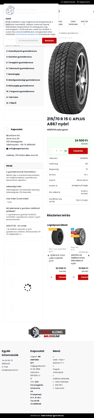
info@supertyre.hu (19, 148)
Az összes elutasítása (28, 40)
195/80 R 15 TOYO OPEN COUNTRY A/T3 (57, 258)
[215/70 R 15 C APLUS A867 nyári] (68, 78)
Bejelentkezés (69, 2)
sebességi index (14, 186)
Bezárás (49, 40)
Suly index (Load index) (17, 198)
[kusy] (56, 151)
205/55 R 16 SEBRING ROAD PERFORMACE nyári (78, 259)
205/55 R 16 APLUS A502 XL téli (30, 284)
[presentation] (48, 255)
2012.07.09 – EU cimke (16, 226)
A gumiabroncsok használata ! (21, 172)
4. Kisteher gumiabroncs (68, 33)
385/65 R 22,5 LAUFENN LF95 (30, 258)
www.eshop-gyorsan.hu (52, 415)
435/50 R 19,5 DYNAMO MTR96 (29, 308)
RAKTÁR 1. (84, 23)
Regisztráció (85, 2)
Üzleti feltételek (73, 23)
